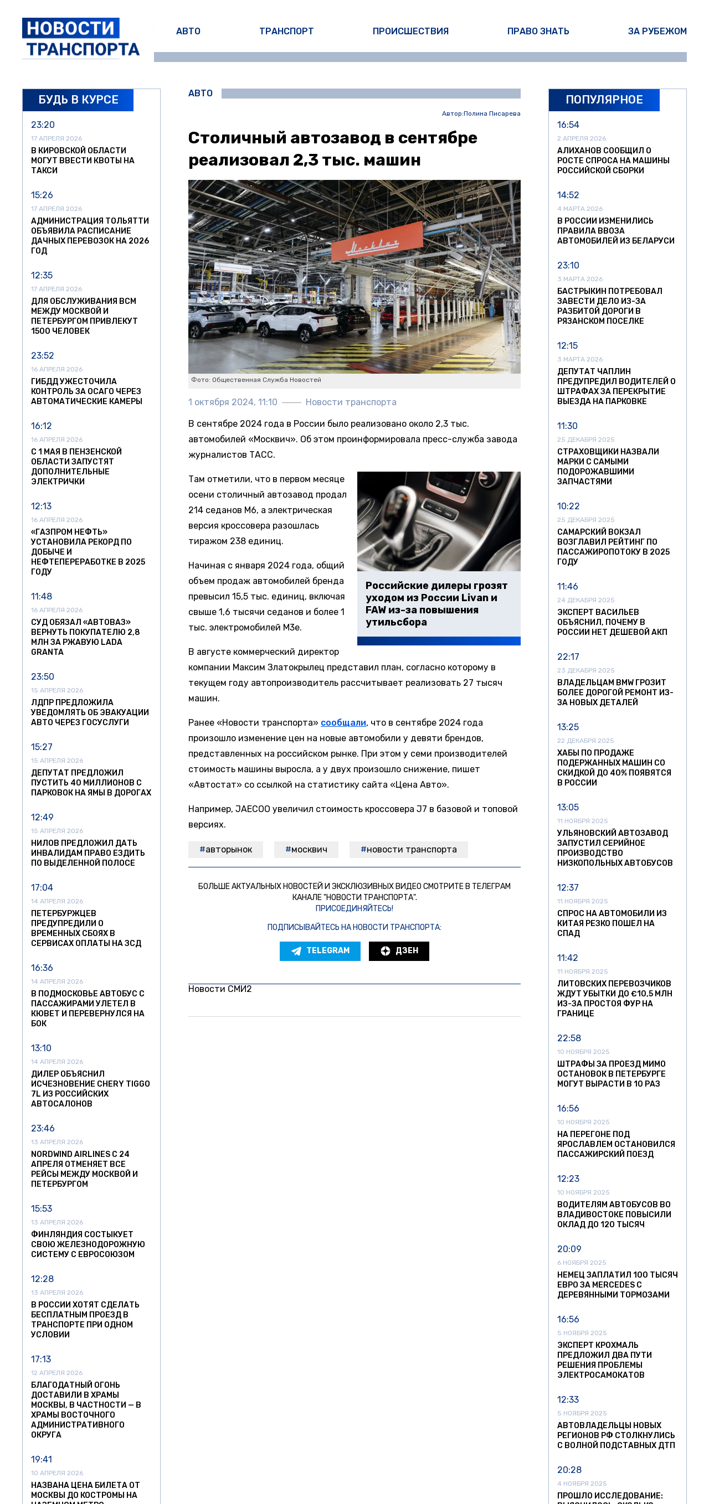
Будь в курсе (78, 99)
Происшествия (411, 31)
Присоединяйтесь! (354, 908)
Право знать (538, 31)
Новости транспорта (412, 849)
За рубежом (657, 31)
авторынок (228, 849)
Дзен (399, 951)
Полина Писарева (492, 113)
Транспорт (286, 31)
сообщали (343, 722)
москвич (309, 849)
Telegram (320, 951)
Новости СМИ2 (220, 989)
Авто (188, 31)
